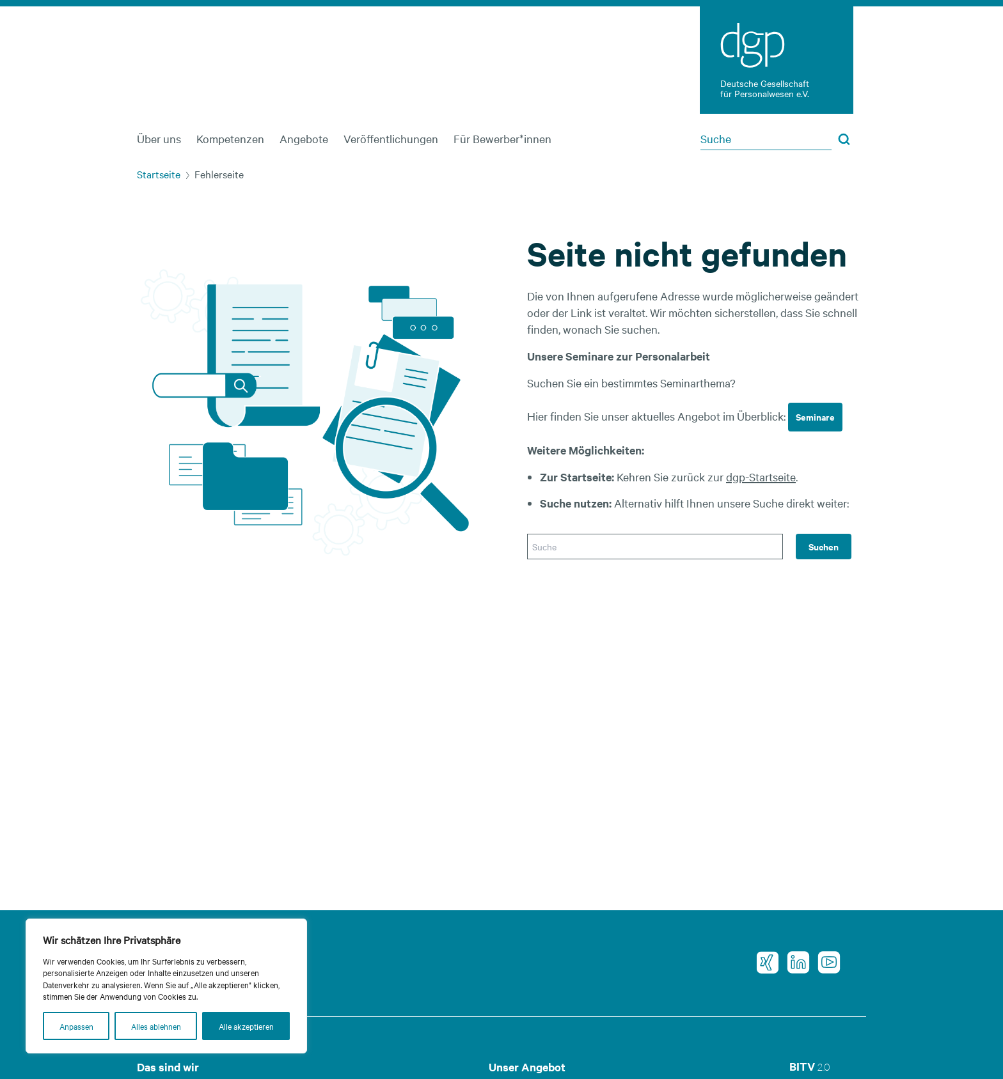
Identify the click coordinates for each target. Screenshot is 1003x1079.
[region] (166, 986)
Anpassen (76, 1026)
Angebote (304, 138)
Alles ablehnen (156, 1026)
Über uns (159, 138)
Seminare (815, 416)
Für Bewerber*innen (502, 138)
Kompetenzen (230, 138)
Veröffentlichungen (391, 138)
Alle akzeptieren (246, 1026)
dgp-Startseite (761, 476)
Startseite (158, 174)
